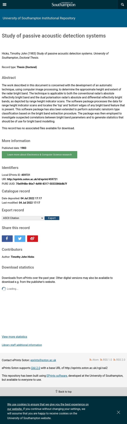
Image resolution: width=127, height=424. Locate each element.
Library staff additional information (22, 345)
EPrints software (56, 375)
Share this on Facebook (7, 238)
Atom (95, 359)
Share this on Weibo (32, 238)
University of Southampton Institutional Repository (39, 18)
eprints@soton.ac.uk (43, 360)
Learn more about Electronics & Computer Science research (39, 154)
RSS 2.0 (120, 359)
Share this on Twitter (19, 238)
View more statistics (14, 336)
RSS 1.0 (107, 359)
